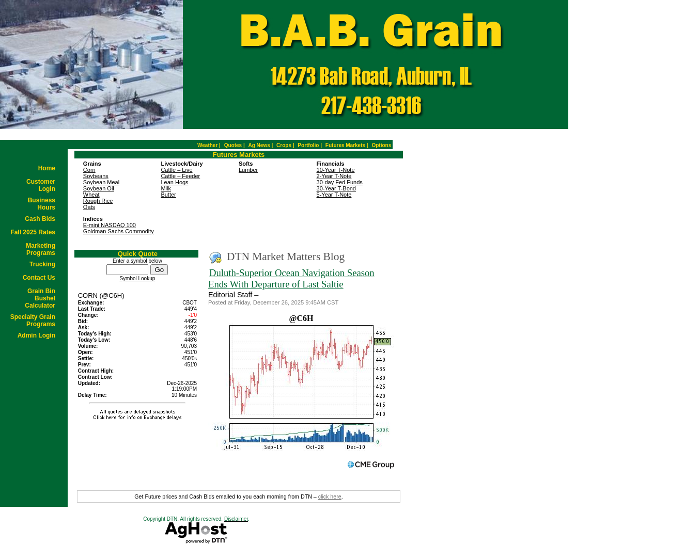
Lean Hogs (174, 182)
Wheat (91, 194)
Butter (168, 194)
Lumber (248, 170)
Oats (89, 207)
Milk (166, 188)
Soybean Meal (101, 182)
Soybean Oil (98, 188)
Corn (89, 170)
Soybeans (95, 176)
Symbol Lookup (137, 278)
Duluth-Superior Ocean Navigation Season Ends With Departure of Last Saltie (291, 278)
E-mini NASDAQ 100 (109, 225)
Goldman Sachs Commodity (118, 231)
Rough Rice (98, 201)
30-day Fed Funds (340, 182)
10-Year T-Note (336, 170)
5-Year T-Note (334, 194)
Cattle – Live (176, 170)
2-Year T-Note (334, 176)
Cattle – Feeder (180, 176)
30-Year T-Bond (336, 188)
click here (329, 496)
